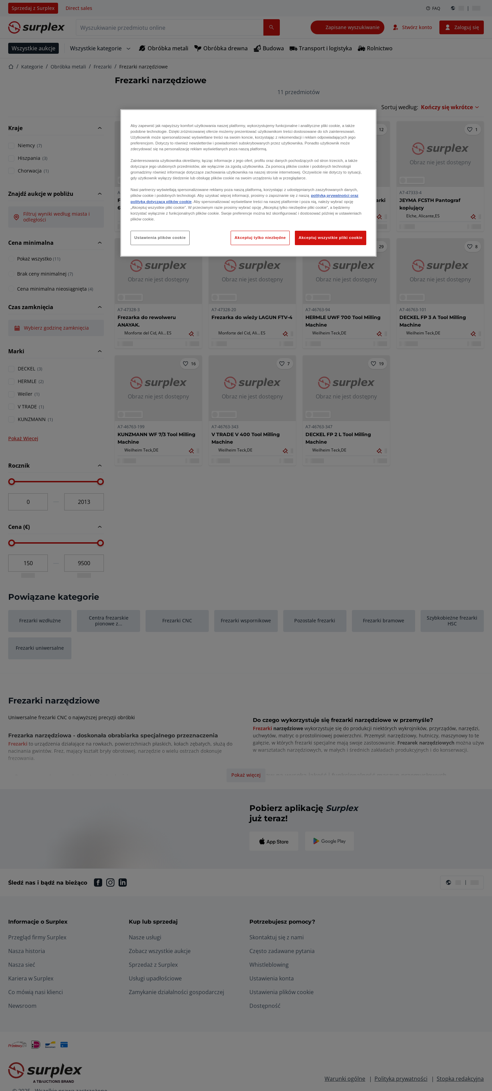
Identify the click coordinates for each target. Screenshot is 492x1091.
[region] (248, 183)
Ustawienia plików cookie (160, 238)
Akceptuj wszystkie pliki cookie (331, 238)
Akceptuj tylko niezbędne (260, 238)
